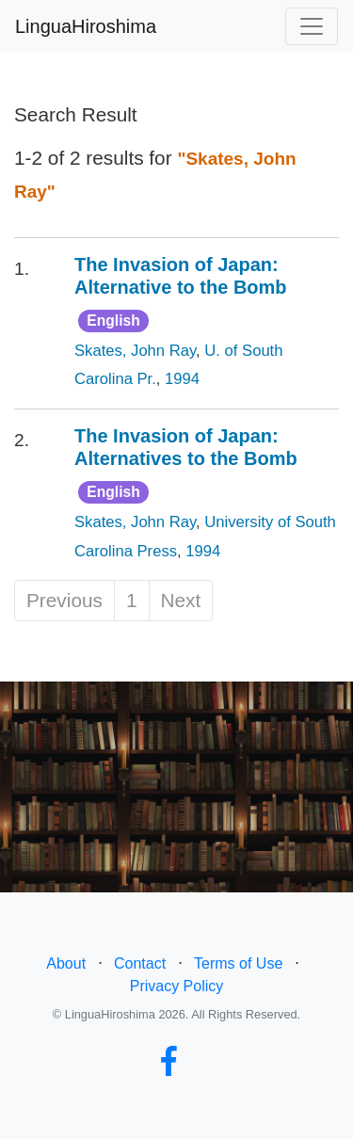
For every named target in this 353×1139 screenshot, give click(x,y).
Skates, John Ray (135, 351)
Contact (140, 963)
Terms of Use (238, 963)
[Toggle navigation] (311, 26)
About (66, 963)
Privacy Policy (177, 986)
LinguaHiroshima (85, 26)
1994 (182, 379)
